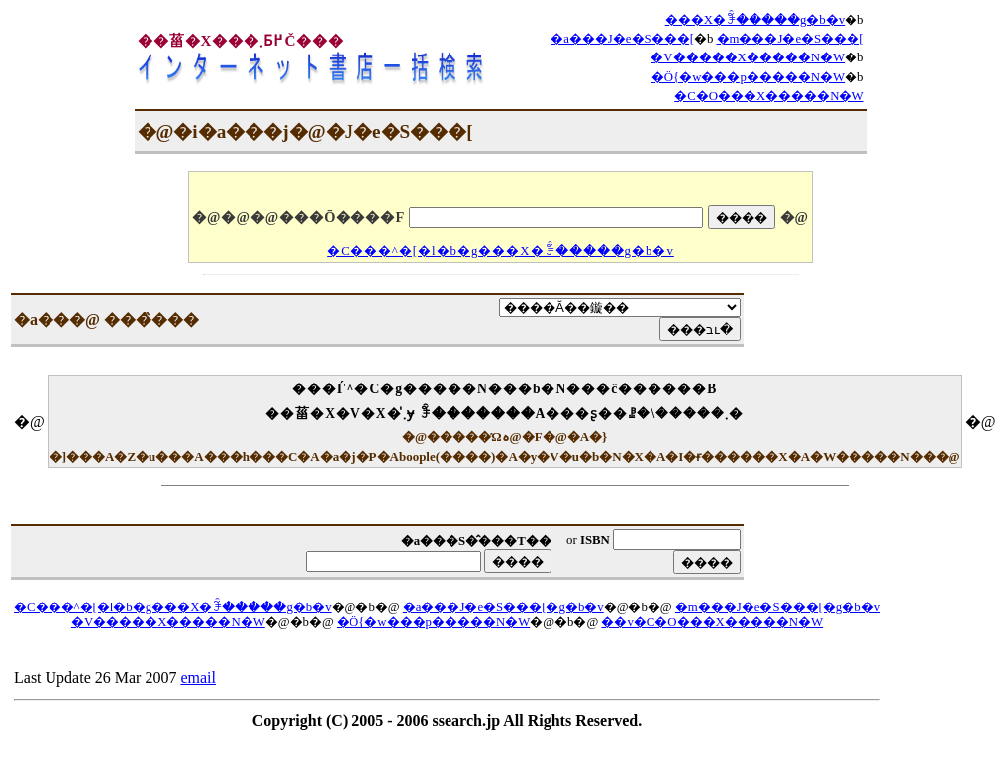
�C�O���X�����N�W (768, 96)
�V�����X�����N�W (748, 57)
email (198, 677)
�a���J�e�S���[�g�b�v (503, 607)
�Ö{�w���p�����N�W (748, 77)
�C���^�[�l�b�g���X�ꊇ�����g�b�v (500, 251)
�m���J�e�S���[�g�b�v (777, 607)
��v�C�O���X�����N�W (712, 622)
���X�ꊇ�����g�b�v (755, 20)
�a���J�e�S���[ (622, 39)
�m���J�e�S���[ (790, 39)
